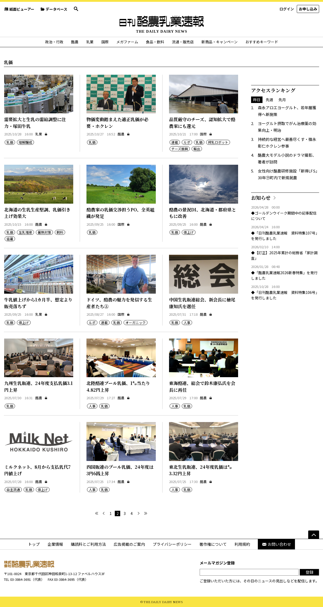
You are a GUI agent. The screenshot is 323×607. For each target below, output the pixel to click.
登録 (309, 572)
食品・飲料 (155, 41)
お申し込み (308, 8)
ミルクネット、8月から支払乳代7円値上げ (37, 470)
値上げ (189, 232)
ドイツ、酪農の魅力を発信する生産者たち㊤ (119, 302)
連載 (174, 142)
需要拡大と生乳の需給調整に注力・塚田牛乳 (35, 122)
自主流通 (13, 489)
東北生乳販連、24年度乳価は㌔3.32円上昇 (200, 470)
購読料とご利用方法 (88, 544)
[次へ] (138, 513)
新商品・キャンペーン (219, 41)
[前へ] (103, 513)
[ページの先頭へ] (313, 534)
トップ (34, 544)
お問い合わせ (276, 544)
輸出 (196, 148)
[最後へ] (145, 513)
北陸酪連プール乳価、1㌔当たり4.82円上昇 (118, 386)
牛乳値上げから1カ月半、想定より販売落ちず (38, 302)
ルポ (187, 142)
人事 (187, 322)
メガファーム (127, 41)
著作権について (213, 544)
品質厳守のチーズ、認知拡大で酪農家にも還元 (202, 122)
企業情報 (55, 544)
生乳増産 (25, 232)
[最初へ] (96, 513)
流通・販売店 (183, 41)
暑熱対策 (44, 232)
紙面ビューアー (19, 9)
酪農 (74, 41)
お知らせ (261, 197)
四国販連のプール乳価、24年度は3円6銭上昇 (119, 470)
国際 (105, 41)
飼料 (60, 232)
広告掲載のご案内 (129, 544)
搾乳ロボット (218, 142)
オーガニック (135, 322)
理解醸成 (25, 142)
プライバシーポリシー (172, 544)
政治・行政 (54, 41)
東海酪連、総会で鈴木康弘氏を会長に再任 (202, 386)
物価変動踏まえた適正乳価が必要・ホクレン (117, 122)
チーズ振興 (179, 148)
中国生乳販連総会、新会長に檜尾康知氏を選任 (202, 302)
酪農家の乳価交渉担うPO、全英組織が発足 (120, 212)
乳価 (9, 142)
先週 (269, 99)
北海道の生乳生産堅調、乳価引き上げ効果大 (37, 212)
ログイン (286, 8)
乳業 (89, 41)
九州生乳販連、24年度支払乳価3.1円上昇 (38, 386)
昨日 (256, 99)
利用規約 (242, 544)
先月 (282, 99)
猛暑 (9, 238)
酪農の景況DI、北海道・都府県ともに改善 (202, 212)
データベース (53, 9)
